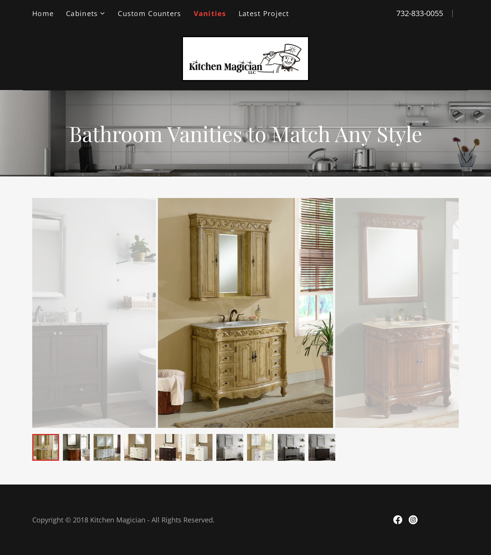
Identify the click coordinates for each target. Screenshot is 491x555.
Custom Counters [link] (149, 13)
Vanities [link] (210, 13)
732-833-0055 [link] (419, 13)
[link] (245, 57)
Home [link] (43, 13)
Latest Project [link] (264, 13)
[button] (85, 13)
